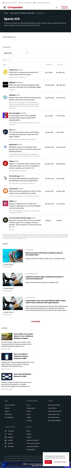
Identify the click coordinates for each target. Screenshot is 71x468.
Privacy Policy (31, 454)
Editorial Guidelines (33, 444)
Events (29, 418)
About (28, 435)
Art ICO (11, 198)
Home (6, 13)
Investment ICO (24, 104)
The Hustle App (17, 178)
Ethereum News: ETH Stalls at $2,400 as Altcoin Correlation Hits (45, 258)
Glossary (29, 425)
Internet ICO (15, 104)
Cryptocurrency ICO (23, 102)
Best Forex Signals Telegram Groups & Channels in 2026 (21, 360)
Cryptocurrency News (32, 277)
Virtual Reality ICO (22, 108)
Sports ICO (25, 77)
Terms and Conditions (33, 447)
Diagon (14, 163)
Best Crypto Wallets (54, 425)
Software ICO (35, 106)
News (5, 247)
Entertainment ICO (28, 123)
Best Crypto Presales (54, 415)
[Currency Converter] (62, 8)
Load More (35, 325)
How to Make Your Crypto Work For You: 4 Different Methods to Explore (23, 340)
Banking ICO (13, 102)
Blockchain (8, 418)
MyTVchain (16, 145)
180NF (13, 205)
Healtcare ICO (26, 185)
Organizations (31, 412)
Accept (48, 462)
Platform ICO (13, 106)
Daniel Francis (9, 268)
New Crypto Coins (54, 418)
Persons (29, 415)
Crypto (7, 415)
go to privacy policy (60, 462)
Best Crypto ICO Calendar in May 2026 (22, 13)
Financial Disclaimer (33, 450)
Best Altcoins (52, 412)
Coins (28, 409)
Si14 (12, 130)
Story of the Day (10, 409)
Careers (29, 441)
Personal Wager (18, 113)
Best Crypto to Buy (54, 409)
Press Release (9, 421)
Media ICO (33, 104)
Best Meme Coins (53, 421)
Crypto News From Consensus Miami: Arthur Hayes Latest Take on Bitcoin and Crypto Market (46, 305)
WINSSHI (15, 95)
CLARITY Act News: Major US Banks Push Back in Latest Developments (46, 281)
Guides (29, 421)
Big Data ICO (29, 214)
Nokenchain (16, 190)
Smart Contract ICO (15, 77)
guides (4, 332)
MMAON (16, 82)
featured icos (9, 37)
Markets (7, 412)
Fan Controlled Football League (23, 221)
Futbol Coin (16, 70)
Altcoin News (30, 253)
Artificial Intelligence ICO (17, 214)
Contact (29, 438)
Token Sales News (31, 301)
